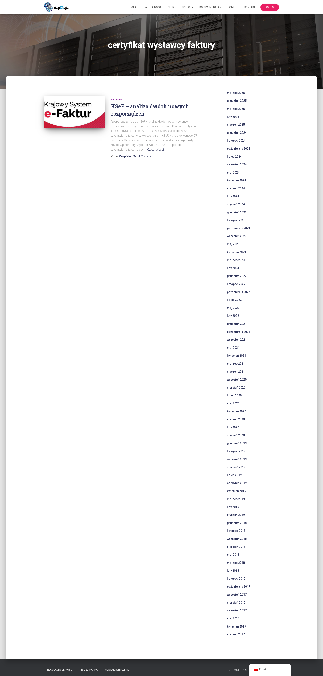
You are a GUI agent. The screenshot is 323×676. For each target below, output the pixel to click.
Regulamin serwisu (59, 669)
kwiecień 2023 (236, 252)
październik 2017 (238, 586)
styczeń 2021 (236, 371)
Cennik (172, 7)
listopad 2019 (236, 451)
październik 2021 (238, 331)
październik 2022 (238, 292)
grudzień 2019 (237, 443)
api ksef (116, 99)
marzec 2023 (236, 260)
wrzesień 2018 (237, 538)
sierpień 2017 (236, 602)
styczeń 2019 (236, 514)
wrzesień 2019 (237, 459)
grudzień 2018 (237, 523)
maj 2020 (233, 403)
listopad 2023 (236, 220)
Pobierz (233, 7)
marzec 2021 (236, 363)
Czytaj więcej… (156, 149)
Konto (270, 7)
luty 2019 (233, 507)
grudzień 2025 (237, 100)
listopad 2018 (236, 530)
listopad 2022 (236, 284)
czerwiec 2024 (237, 164)
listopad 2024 (236, 140)
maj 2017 (233, 618)
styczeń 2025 (236, 124)
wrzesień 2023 (237, 236)
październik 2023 (238, 228)
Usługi (187, 7)
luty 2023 (233, 268)
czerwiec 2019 (237, 483)
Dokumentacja (210, 7)
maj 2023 (233, 244)
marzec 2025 (236, 108)
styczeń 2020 (236, 435)
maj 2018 (233, 554)
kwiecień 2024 (236, 180)
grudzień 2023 (237, 212)
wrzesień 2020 (237, 379)
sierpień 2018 (236, 546)
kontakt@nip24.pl (117, 669)
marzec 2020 (236, 419)
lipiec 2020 (234, 395)
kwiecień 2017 (236, 626)
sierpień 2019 (236, 467)
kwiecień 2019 (236, 491)
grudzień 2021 (237, 323)
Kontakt (249, 7)
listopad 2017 (236, 578)
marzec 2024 (236, 188)
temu (148, 156)
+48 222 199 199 (88, 669)
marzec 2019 (236, 499)
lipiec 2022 (234, 299)
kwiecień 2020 (236, 411)
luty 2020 (233, 427)
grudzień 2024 (237, 132)
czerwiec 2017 (237, 610)
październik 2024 (238, 148)
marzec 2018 (236, 562)
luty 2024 (233, 196)
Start (135, 7)
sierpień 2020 (236, 387)
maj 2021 (233, 347)
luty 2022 (233, 315)
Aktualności (153, 7)
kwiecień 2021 (236, 355)
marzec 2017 (236, 634)
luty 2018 (233, 570)
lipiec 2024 (234, 156)
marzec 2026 (236, 93)
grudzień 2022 (237, 276)
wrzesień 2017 (237, 594)
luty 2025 (233, 116)
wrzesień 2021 (237, 339)
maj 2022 (233, 308)
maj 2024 (233, 172)
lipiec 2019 (234, 475)
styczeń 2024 (236, 204)
